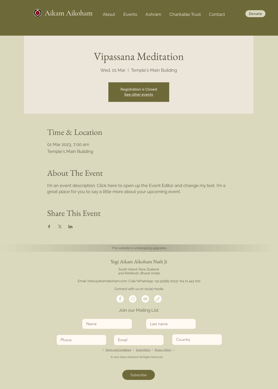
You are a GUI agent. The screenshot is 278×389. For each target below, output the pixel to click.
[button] (109, 12)
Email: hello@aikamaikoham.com (102, 281)
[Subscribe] (138, 375)
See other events (138, 95)
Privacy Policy (163, 349)
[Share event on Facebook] (49, 226)
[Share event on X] (60, 226)
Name (86, 316)
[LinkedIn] (145, 299)
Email (118, 332)
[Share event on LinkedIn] (70, 226)
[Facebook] (120, 299)
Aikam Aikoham (69, 13)
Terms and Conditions (118, 349)
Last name (153, 316)
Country (178, 331)
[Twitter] (132, 299)
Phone (61, 332)
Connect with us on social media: (139, 289)
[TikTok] (158, 299)
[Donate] (255, 13)
